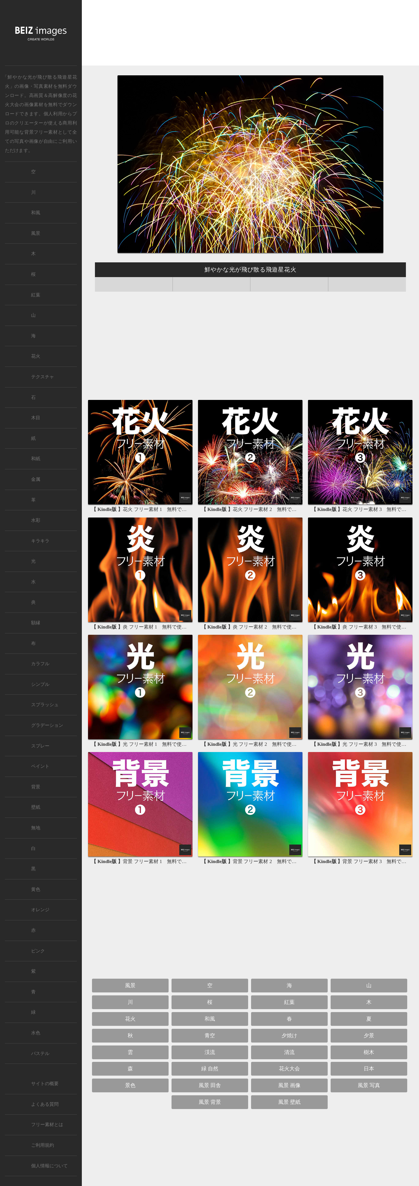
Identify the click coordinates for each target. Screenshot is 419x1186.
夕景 (369, 1035)
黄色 (35, 889)
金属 (35, 479)
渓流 (210, 1052)
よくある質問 (45, 1104)
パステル (40, 1053)
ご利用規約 (42, 1145)
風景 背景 (210, 1102)
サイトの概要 (45, 1083)
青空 (210, 1035)
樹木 (369, 1052)
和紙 (35, 458)
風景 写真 (369, 1085)
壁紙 (35, 807)
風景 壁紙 (289, 1102)
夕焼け (289, 1035)
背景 (35, 786)
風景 (130, 985)
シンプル (40, 684)
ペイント (40, 766)
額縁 (35, 622)
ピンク (38, 951)
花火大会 (289, 1068)
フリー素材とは (47, 1124)
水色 (35, 1032)
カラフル (40, 663)
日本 (369, 1068)
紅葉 (289, 1002)
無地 (35, 827)
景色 (130, 1085)
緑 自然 (209, 1068)
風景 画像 (289, 1085)
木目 (35, 417)
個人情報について (49, 1165)
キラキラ (40, 540)
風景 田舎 (210, 1085)
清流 (289, 1052)
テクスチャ (42, 376)
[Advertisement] (250, 34)
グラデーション (47, 725)
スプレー (40, 746)
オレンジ (40, 909)
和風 (210, 1019)
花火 (130, 1019)
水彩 (35, 520)
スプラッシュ (45, 704)
